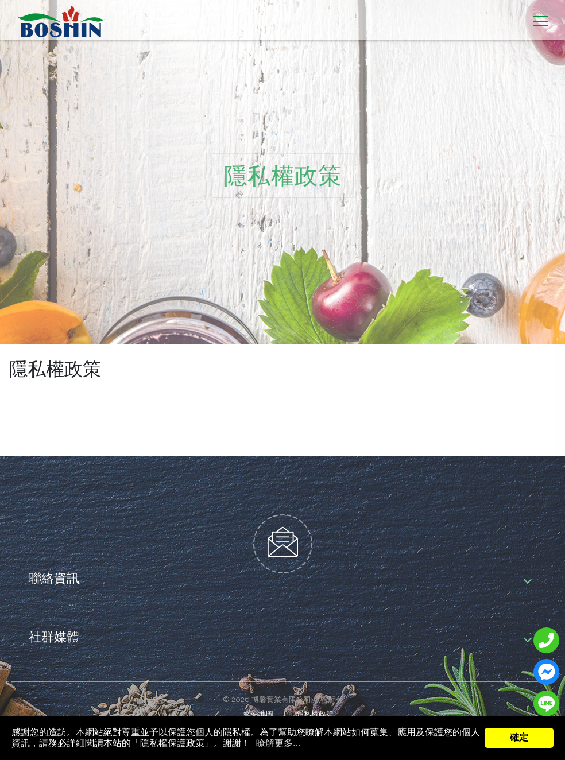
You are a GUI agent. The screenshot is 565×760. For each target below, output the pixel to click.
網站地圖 (258, 713)
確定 (519, 737)
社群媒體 (54, 635)
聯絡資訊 (54, 577)
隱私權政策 (315, 713)
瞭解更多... (278, 743)
